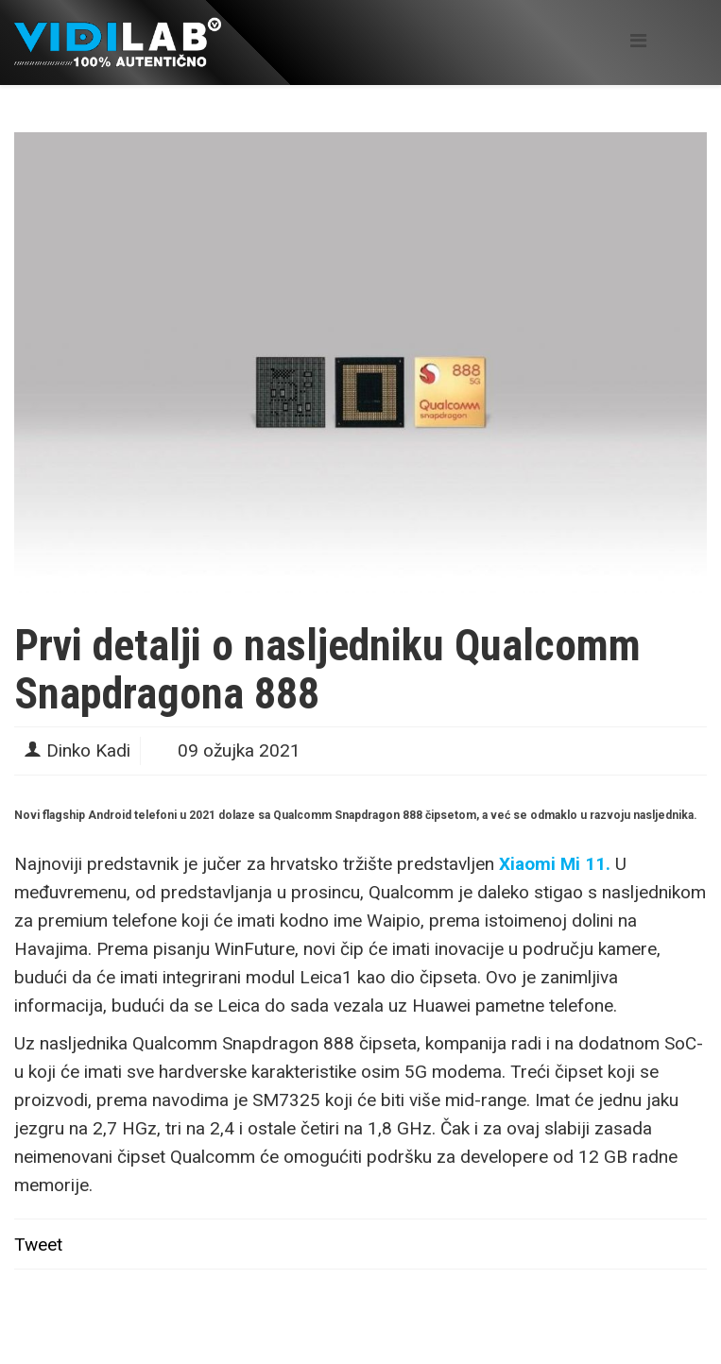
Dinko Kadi (88, 750)
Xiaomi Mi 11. (554, 864)
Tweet (38, 1244)
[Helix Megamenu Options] (638, 41)
